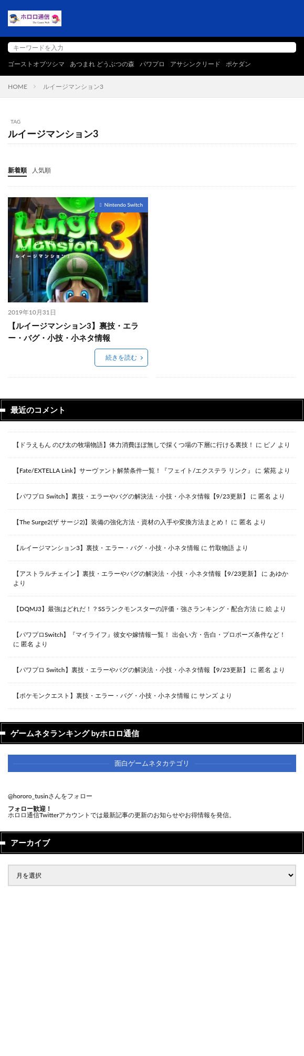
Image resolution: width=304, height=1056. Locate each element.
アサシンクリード (195, 64)
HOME (17, 86)
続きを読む (121, 357)
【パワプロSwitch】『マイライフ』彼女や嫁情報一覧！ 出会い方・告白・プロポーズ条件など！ (149, 634)
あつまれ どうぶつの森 (102, 64)
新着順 (17, 170)
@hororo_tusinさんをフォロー (50, 796)
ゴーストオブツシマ (36, 64)
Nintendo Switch (123, 204)
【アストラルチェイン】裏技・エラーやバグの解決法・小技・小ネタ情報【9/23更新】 (136, 573)
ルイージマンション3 (73, 86)
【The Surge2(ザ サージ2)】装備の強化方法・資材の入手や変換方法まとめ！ (121, 522)
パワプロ (152, 64)
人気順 (41, 170)
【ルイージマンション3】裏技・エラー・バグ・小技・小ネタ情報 (73, 331)
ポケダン (238, 64)
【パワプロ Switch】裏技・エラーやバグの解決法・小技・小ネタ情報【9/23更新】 (131, 496)
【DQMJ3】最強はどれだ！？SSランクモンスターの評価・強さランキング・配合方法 (134, 609)
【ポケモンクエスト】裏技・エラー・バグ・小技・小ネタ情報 (101, 695)
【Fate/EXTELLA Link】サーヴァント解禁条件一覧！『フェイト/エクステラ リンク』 (133, 470)
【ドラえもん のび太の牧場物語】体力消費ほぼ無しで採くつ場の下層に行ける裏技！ (133, 445)
